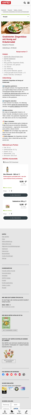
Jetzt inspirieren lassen (10, 330)
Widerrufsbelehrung (7, 241)
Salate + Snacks (18, 10)
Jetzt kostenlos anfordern (9, 361)
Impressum (5, 248)
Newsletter (4, 275)
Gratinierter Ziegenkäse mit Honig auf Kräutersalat (16, 11)
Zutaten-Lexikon (6, 285)
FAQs (3, 239)
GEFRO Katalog (6, 278)
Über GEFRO (5, 236)
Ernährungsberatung (7, 283)
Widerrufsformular (6, 244)
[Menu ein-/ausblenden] (28, 2)
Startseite (3, 10)
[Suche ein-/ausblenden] (25, 3)
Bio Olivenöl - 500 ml (10, 174)
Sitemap (4, 258)
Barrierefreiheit (6, 253)
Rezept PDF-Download (10, 162)
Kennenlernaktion (6, 273)
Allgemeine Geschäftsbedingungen (11, 246)
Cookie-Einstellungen (7, 256)
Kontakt (4, 280)
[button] (15, 16)
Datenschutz (5, 251)
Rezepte (10, 10)
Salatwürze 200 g (18, 201)
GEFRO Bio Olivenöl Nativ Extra (13, 56)
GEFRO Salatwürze (9, 58)
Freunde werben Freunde (8, 270)
